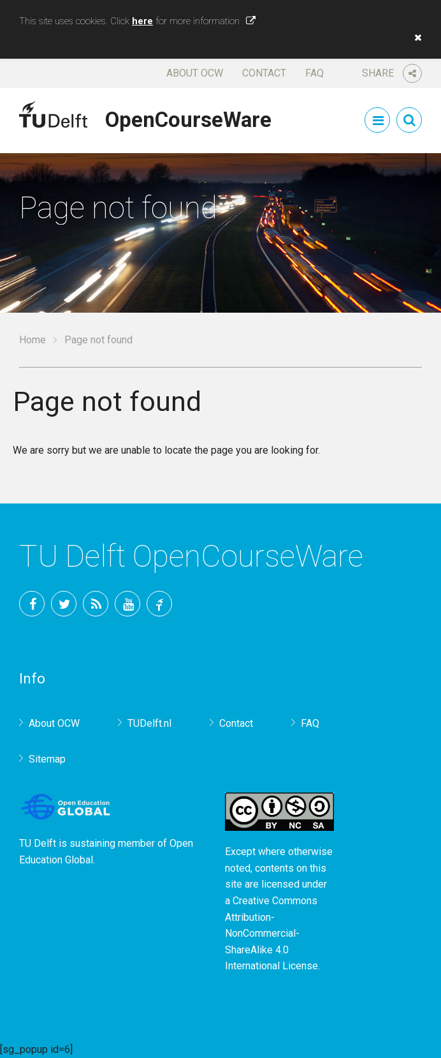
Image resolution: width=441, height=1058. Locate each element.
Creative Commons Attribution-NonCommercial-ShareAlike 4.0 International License (271, 933)
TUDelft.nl (149, 723)
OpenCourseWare (188, 117)
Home (32, 340)
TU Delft (159, 603)
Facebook (32, 603)
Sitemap (47, 759)
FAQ (314, 73)
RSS (95, 603)
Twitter (63, 603)
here (142, 21)
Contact (264, 73)
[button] (415, 37)
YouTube (127, 603)
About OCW (194, 73)
